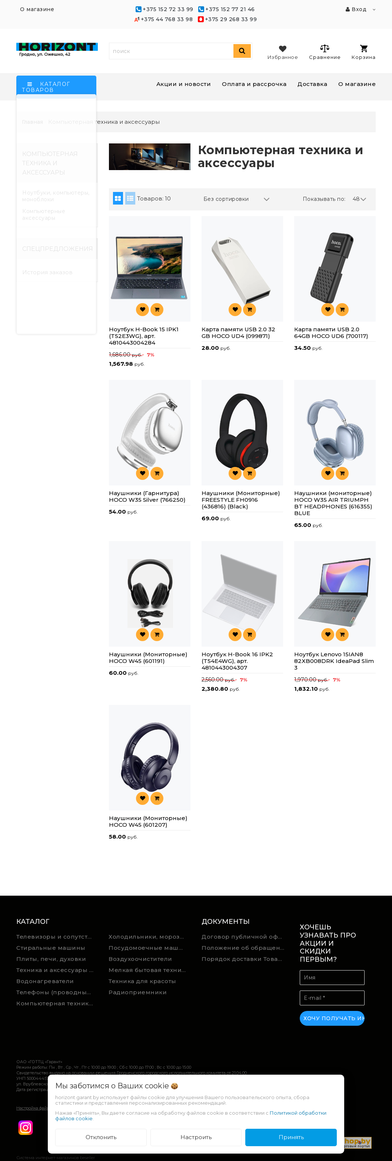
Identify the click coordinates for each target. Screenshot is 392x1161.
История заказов (47, 272)
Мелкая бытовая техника (149, 969)
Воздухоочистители (140, 958)
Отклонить (101, 1137)
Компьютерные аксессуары (43, 214)
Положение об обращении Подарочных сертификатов (245, 947)
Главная (32, 122)
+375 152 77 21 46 (230, 9)
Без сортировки (236, 199)
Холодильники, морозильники (149, 936)
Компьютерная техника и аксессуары (57, 1003)
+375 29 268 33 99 (231, 19)
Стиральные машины (51, 947)
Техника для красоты (142, 981)
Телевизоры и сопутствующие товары (57, 936)
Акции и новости (183, 83)
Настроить (196, 1137)
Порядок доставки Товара (244, 958)
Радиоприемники (138, 992)
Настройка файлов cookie (42, 1108)
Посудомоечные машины (149, 947)
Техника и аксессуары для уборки (57, 969)
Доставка (312, 83)
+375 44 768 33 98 (167, 19)
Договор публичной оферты (245, 936)
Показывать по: (324, 199)
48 (360, 199)
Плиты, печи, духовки (51, 958)
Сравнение (324, 52)
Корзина (364, 52)
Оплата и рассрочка (254, 83)
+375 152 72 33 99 (168, 9)
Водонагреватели (45, 981)
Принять (291, 1137)
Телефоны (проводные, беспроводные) (57, 992)
